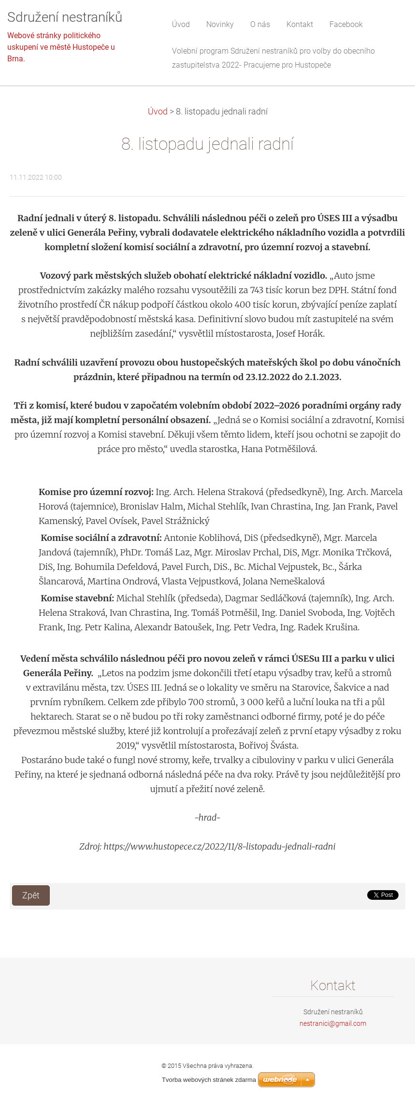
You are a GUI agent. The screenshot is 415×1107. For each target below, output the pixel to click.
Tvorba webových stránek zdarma (209, 1079)
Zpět (31, 895)
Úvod (158, 111)
